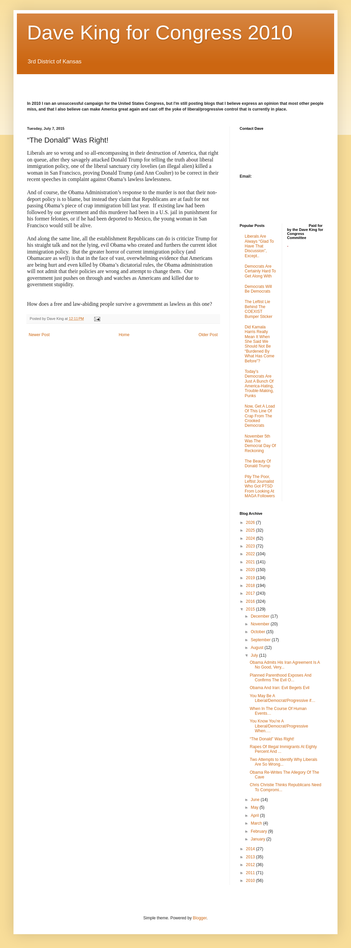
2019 (251, 577)
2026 (251, 522)
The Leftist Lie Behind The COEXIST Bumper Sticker (258, 309)
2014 (251, 849)
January (258, 839)
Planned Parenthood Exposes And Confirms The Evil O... (281, 677)
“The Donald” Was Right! (272, 739)
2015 (251, 609)
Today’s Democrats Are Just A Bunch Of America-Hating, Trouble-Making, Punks (259, 383)
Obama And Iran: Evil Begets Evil (279, 687)
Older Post (208, 334)
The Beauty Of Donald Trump (258, 463)
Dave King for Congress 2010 (160, 32)
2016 (251, 601)
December (261, 616)
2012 (251, 864)
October (258, 631)
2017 (251, 593)
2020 (251, 569)
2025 (251, 530)
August (258, 647)
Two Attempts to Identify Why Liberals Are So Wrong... (283, 762)
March (257, 823)
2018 (251, 585)
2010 (251, 880)
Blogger (200, 918)
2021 (251, 562)
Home (124, 334)
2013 (251, 857)
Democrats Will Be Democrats (258, 289)
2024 (251, 538)
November (261, 624)
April (255, 815)
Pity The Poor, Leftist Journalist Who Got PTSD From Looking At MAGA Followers (260, 486)
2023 (251, 546)
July (255, 655)
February (259, 831)
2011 (251, 872)
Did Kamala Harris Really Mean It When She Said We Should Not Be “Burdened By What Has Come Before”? (259, 344)
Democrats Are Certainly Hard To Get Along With (260, 271)
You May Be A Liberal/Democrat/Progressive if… (282, 698)
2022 (251, 554)
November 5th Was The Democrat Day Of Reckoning (260, 443)
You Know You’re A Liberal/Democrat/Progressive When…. (279, 726)
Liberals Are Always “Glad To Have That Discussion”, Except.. (259, 246)
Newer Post (39, 334)
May (255, 807)
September (261, 640)
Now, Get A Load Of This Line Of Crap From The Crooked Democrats (260, 416)
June (256, 799)
